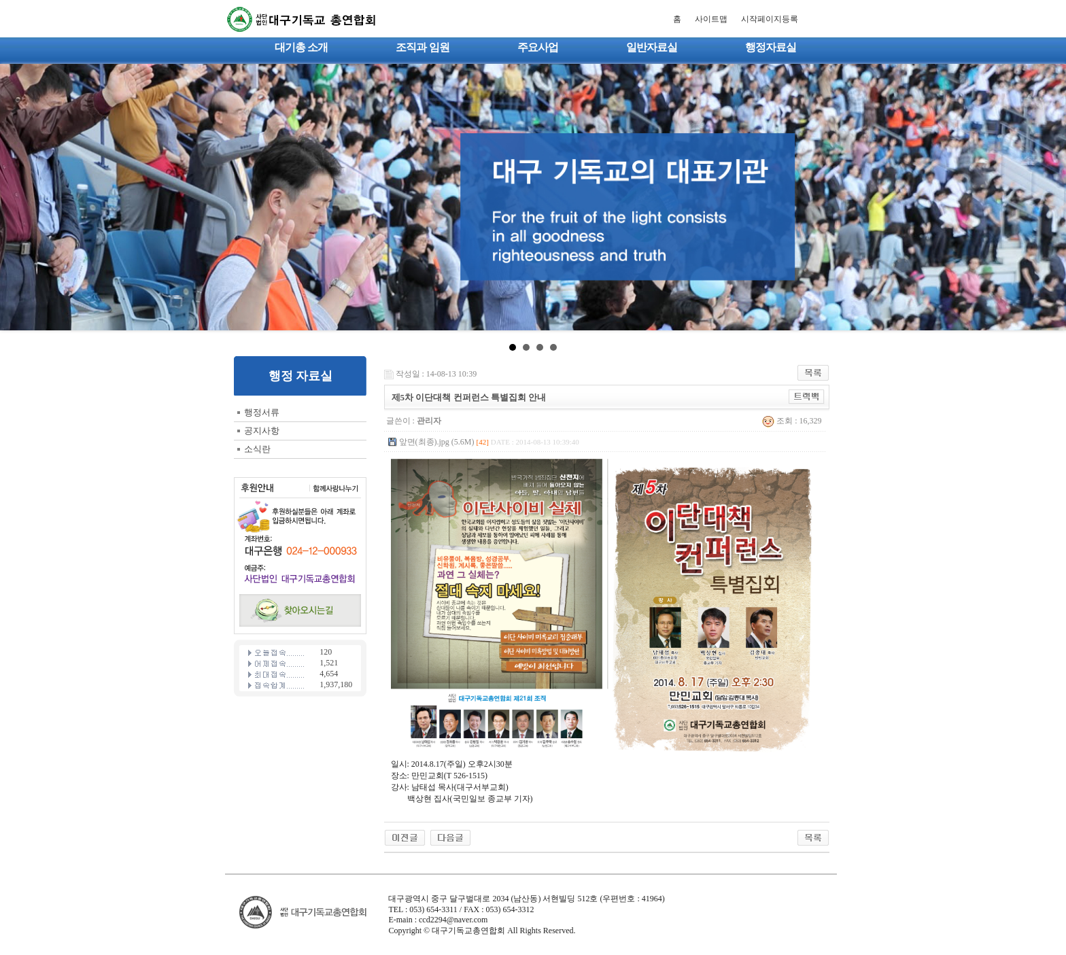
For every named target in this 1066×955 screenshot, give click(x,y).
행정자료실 (770, 47)
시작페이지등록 (769, 19)
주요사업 (537, 47)
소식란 (257, 449)
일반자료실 (651, 47)
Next (1048, 197)
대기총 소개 (301, 47)
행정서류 (261, 412)
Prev (18, 197)
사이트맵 (711, 19)
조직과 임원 (422, 47)
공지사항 (261, 431)
